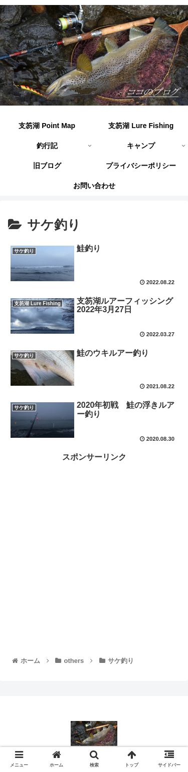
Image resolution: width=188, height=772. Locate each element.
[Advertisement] (94, 535)
